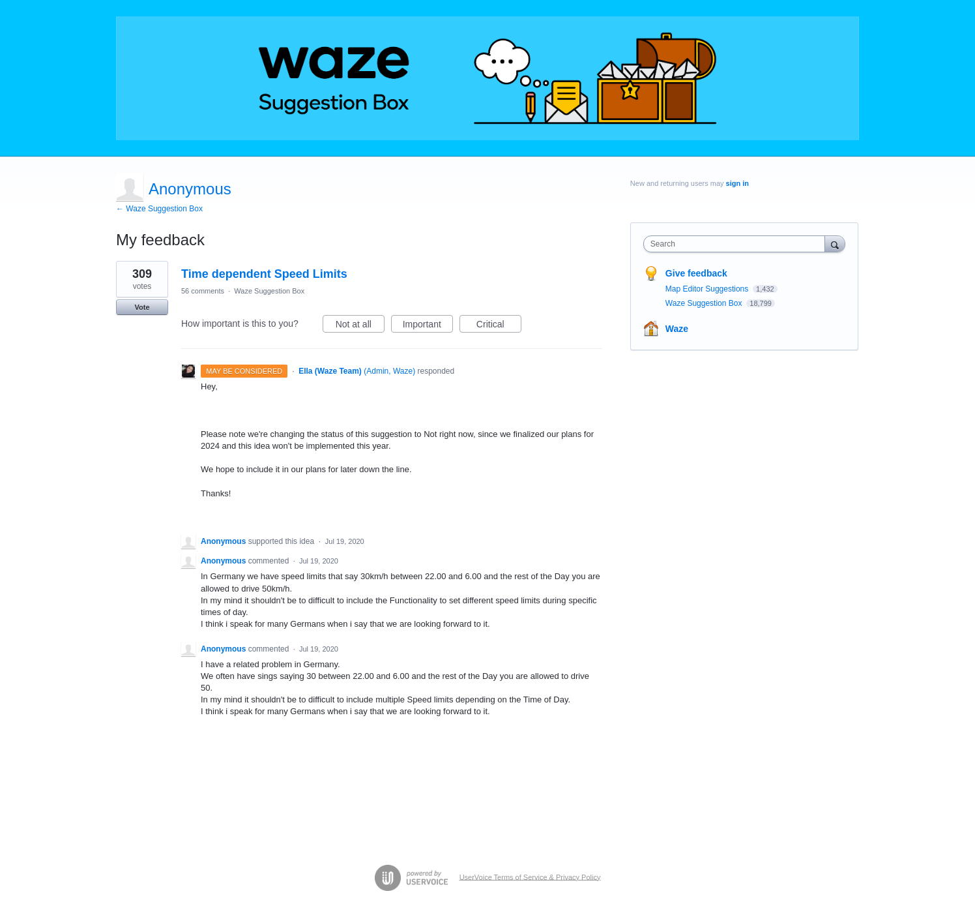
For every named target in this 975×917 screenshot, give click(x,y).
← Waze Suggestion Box (159, 208)
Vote (141, 307)
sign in (737, 183)
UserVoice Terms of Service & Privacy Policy (530, 876)
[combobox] (737, 243)
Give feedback (696, 273)
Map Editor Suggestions (708, 288)
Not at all (360, 326)
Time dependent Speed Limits (264, 273)
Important (428, 326)
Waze (676, 328)
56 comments (202, 291)
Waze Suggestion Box (269, 291)
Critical (498, 326)
